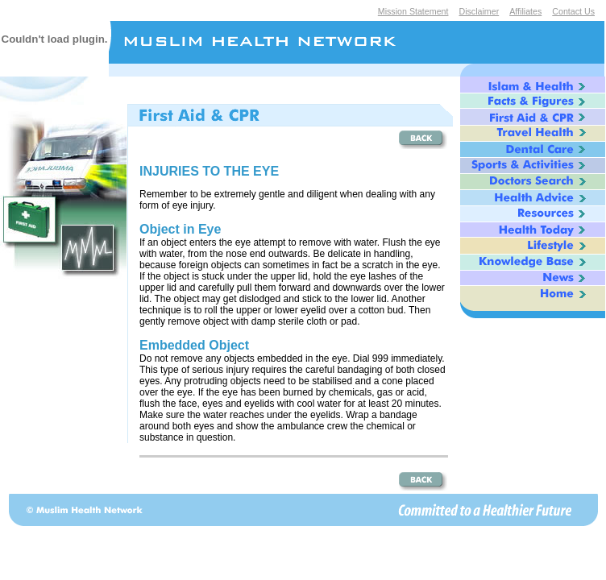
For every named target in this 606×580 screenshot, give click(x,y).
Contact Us (573, 11)
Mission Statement (413, 11)
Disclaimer (479, 11)
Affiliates (525, 11)
